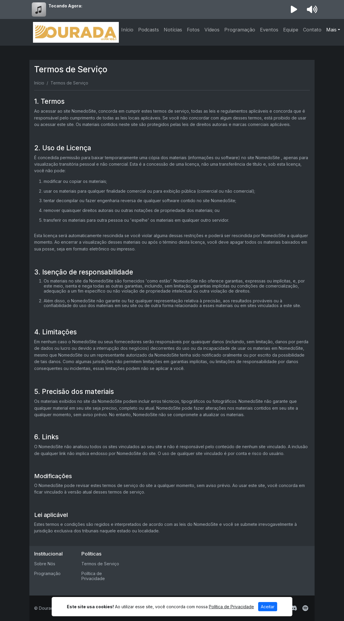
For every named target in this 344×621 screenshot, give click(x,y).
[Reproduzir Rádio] (294, 9)
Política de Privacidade (93, 576)
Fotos (193, 30)
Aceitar (267, 606)
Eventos (269, 30)
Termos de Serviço (100, 563)
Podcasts (148, 30)
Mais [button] (331, 30)
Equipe (290, 30)
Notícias (173, 30)
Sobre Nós (44, 563)
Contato (312, 30)
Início (127, 30)
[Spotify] (305, 608)
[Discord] (293, 608)
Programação (239, 30)
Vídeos (212, 30)
